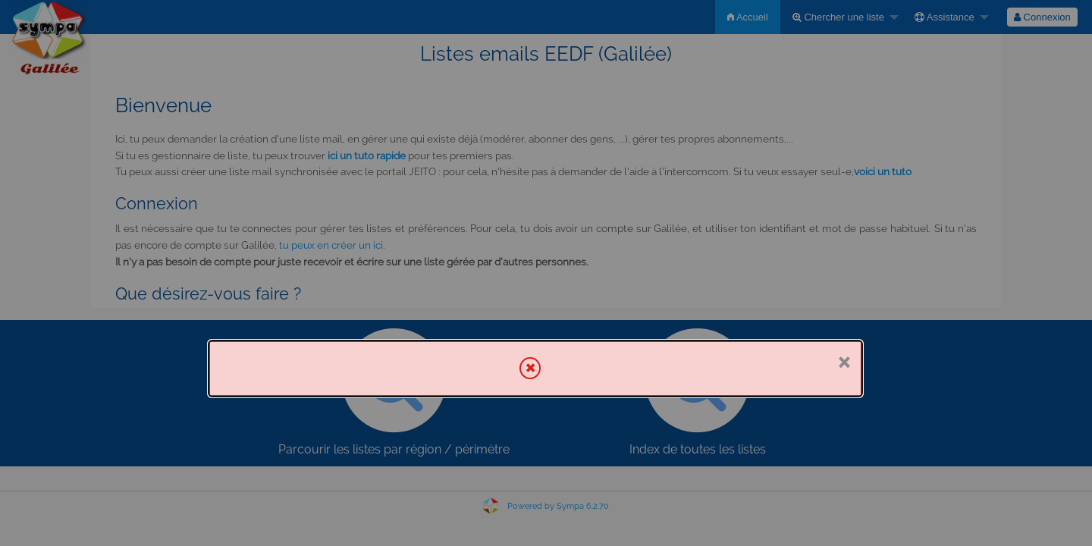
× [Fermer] (843, 361)
